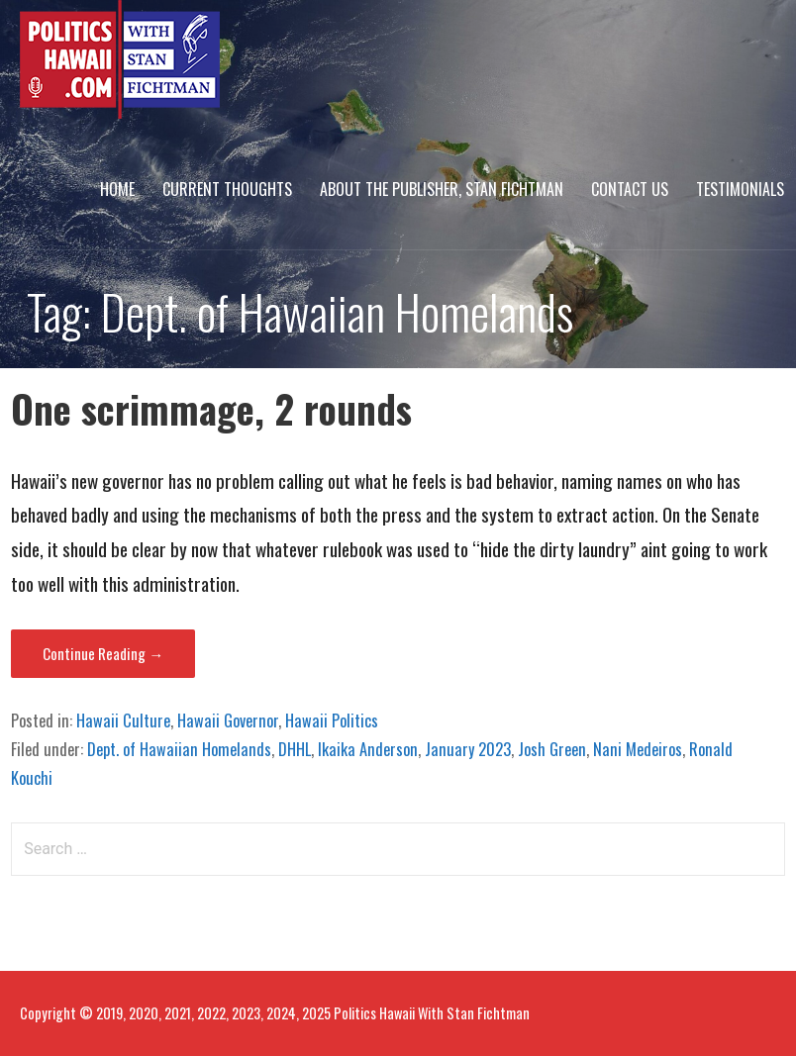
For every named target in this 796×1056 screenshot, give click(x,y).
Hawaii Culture (123, 720)
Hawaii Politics (331, 720)
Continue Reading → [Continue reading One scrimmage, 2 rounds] (103, 653)
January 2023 (468, 749)
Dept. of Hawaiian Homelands (179, 749)
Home (117, 189)
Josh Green (552, 749)
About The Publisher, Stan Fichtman (441, 189)
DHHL (294, 749)
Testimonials (740, 189)
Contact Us (629, 189)
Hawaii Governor (227, 720)
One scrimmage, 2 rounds (211, 408)
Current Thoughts (227, 189)
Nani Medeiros (637, 749)
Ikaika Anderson (368, 749)
